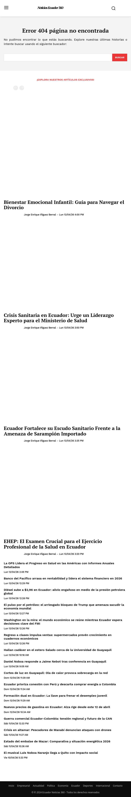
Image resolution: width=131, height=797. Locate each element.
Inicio (11, 785)
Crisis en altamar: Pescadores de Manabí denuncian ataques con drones (57, 730)
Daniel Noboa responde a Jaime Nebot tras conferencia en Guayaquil (55, 661)
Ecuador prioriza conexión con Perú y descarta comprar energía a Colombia (60, 684)
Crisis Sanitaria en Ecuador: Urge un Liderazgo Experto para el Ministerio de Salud (59, 318)
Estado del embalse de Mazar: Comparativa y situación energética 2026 (57, 741)
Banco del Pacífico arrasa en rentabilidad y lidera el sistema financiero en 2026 (63, 578)
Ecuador (75, 785)
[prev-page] (15, 88)
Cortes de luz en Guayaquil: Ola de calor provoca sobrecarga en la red (56, 673)
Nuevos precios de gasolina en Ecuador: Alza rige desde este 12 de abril (57, 707)
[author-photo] (13, 214)
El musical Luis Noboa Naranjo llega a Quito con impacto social (51, 753)
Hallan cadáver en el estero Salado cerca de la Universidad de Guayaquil (58, 650)
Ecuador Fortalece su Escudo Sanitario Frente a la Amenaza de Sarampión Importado (62, 431)
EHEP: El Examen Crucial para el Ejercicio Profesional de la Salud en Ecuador (53, 544)
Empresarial (23, 785)
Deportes (88, 785)
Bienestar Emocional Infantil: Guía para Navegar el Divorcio (64, 205)
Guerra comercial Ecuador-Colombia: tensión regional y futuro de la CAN (58, 718)
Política (51, 785)
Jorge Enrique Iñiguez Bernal (40, 214)
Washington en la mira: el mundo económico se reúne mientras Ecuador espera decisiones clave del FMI (63, 621)
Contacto (117, 785)
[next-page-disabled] (21, 88)
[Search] (119, 57)
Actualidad (38, 785)
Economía (63, 785)
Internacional (103, 785)
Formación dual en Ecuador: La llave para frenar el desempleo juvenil (55, 695)
